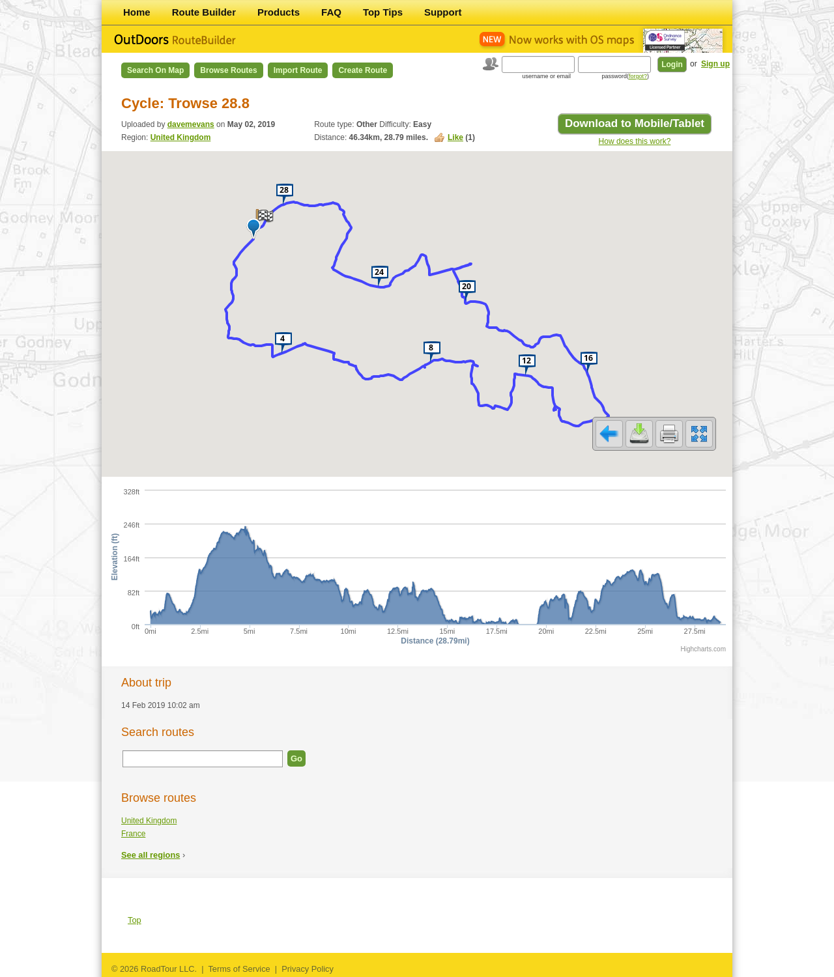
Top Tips (383, 12)
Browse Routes (228, 70)
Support (443, 12)
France (133, 833)
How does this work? (635, 141)
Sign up (715, 63)
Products (278, 12)
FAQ (331, 12)
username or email (546, 76)
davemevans (190, 124)
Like (455, 137)
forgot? (638, 76)
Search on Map (155, 70)
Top (134, 920)
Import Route (298, 70)
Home (137, 12)
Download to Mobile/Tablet (634, 123)
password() (625, 76)
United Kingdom (181, 137)
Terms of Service (239, 969)
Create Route (362, 70)
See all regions (150, 855)
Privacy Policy (307, 969)
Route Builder (204, 12)
